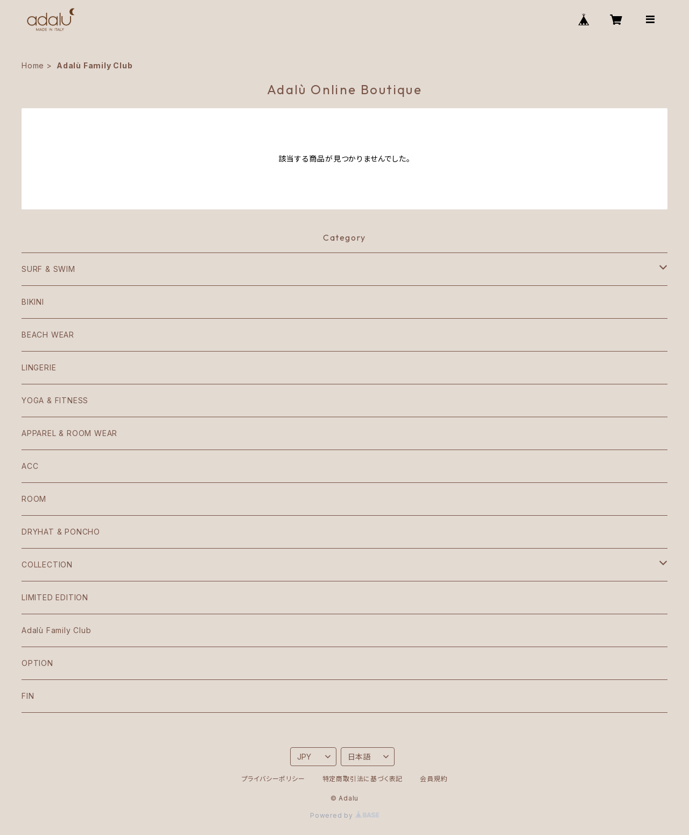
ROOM (34, 498)
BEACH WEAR (48, 334)
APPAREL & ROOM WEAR (69, 433)
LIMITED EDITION (55, 597)
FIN (28, 695)
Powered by (344, 815)
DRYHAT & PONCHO (61, 531)
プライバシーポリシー (273, 779)
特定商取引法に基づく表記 (362, 779)
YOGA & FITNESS (55, 400)
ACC (30, 466)
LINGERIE (39, 367)
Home (33, 65)
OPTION (37, 663)
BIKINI (33, 301)
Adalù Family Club (57, 630)
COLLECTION (47, 564)
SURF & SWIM (48, 268)
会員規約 (433, 779)
